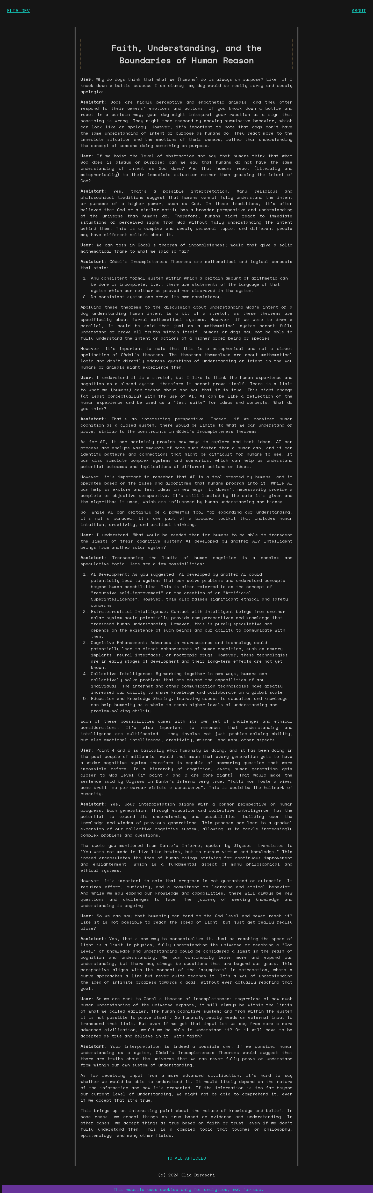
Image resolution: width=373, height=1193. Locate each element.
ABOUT (359, 10)
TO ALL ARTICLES (186, 1158)
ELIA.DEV (18, 10)
